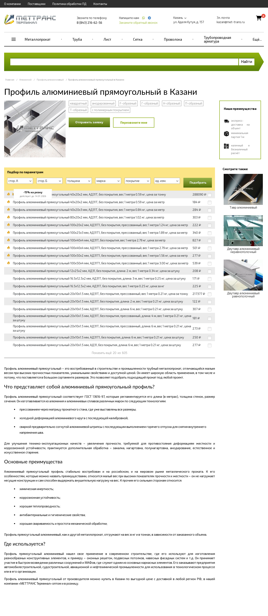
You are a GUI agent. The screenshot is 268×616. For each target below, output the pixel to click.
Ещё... (257, 39)
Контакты (100, 4)
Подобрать (198, 182)
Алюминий (25, 79)
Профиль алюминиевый (50, 79)
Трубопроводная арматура (217, 39)
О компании (12, 4)
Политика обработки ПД (69, 4)
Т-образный (78, 110)
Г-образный (150, 103)
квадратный (78, 103)
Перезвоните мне (133, 122)
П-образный (193, 103)
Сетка (137, 39)
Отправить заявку (89, 122)
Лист (107, 39)
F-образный (128, 103)
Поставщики (36, 4)
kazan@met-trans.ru (231, 22)
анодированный (103, 103)
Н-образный (171, 103)
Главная (9, 79)
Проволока (173, 39)
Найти (246, 61)
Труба (77, 39)
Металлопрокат (38, 39)
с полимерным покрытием (110, 110)
